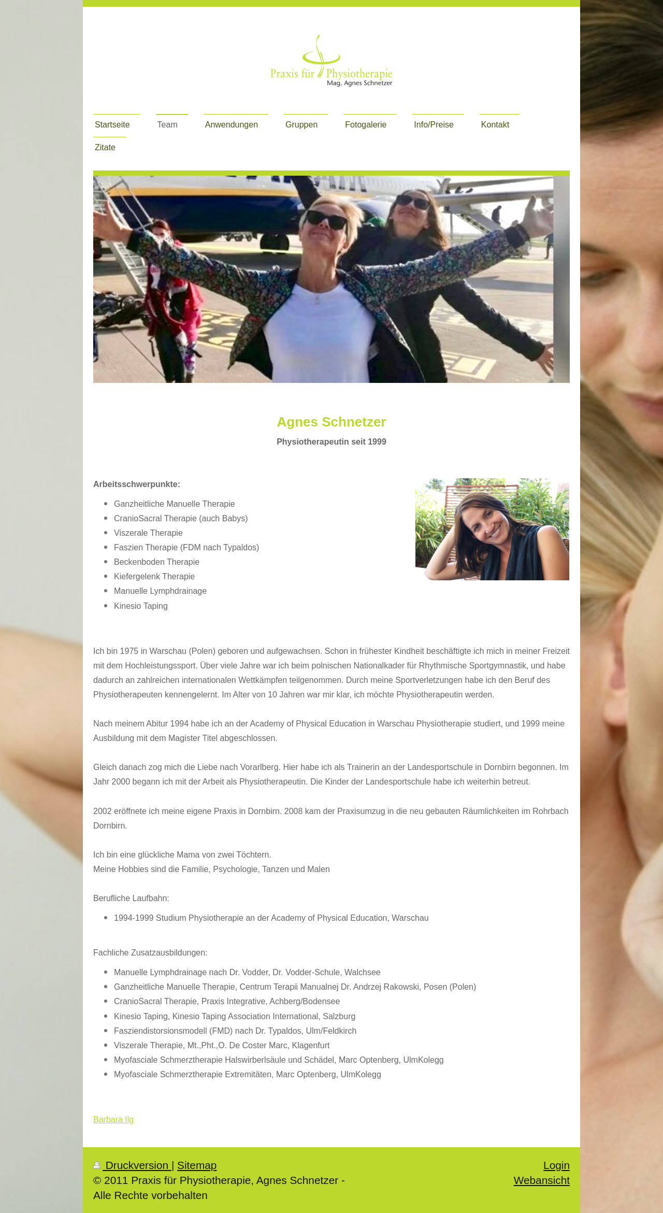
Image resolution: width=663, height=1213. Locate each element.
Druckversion (132, 1165)
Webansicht (542, 1180)
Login (556, 1165)
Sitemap (197, 1165)
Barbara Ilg (113, 1119)
